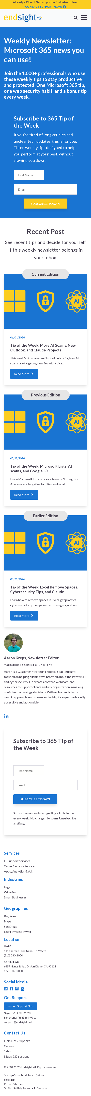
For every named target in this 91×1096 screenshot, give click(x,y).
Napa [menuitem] (7, 921)
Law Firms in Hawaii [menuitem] (17, 931)
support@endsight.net (18, 1022)
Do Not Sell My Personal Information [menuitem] (26, 1088)
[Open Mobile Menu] (84, 17)
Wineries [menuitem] (10, 892)
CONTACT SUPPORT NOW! (43, 6)
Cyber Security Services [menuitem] (20, 866)
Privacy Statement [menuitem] (15, 1084)
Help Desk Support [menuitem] (17, 1041)
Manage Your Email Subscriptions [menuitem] (24, 1075)
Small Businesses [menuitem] (15, 897)
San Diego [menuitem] (10, 926)
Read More (24, 374)
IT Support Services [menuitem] (17, 861)
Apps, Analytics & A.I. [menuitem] (18, 871)
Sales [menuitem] (7, 1051)
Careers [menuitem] (9, 1046)
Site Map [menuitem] (9, 1079)
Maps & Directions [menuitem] (16, 1056)
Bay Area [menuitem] (10, 916)
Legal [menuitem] (7, 887)
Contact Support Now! (20, 1006)
